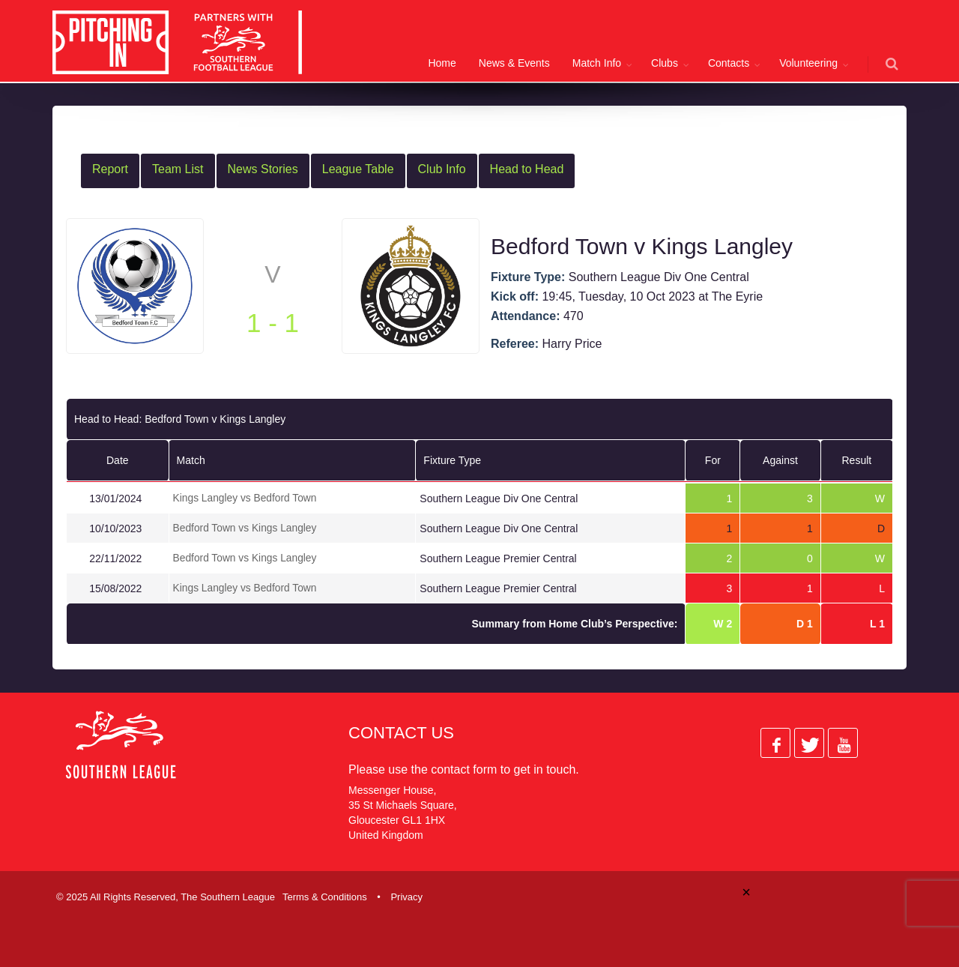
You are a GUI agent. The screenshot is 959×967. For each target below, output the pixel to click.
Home (442, 63)
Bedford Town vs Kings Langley (245, 527)
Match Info (596, 63)
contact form (464, 767)
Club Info (442, 169)
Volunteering (808, 63)
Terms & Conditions (324, 894)
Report (110, 169)
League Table (358, 169)
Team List (177, 169)
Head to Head (527, 169)
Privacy (406, 894)
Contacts (728, 63)
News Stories (263, 169)
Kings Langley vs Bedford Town (245, 498)
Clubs (664, 63)
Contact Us (401, 730)
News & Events (514, 63)
